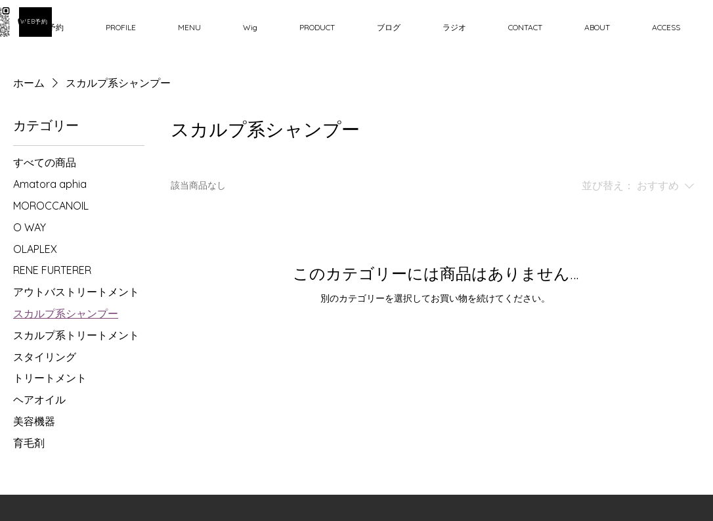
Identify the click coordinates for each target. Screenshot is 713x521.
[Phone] (26, 26)
